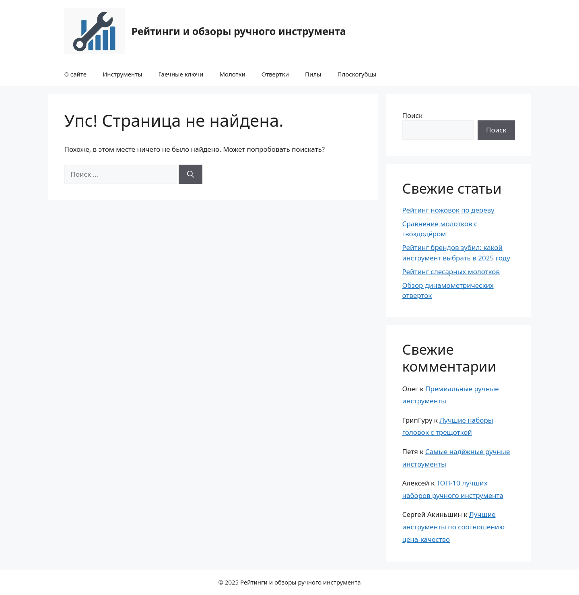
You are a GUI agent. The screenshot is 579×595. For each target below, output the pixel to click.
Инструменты (122, 74)
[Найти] (190, 174)
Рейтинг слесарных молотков (451, 271)
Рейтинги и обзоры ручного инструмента (239, 31)
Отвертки (275, 74)
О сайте (75, 74)
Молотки (232, 74)
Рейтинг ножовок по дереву (448, 210)
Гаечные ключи (181, 74)
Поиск (412, 115)
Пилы (313, 74)
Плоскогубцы (357, 74)
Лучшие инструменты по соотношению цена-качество (453, 526)
